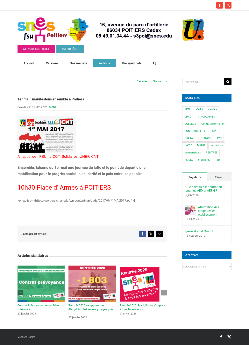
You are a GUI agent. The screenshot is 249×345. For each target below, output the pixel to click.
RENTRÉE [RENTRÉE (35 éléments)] (211, 152)
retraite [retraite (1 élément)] (188, 159)
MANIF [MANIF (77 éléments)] (201, 145)
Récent (219, 177)
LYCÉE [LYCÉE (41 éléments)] (188, 145)
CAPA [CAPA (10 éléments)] (199, 109)
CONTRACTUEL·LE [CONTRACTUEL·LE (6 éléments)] (195, 131)
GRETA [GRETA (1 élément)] (188, 138)
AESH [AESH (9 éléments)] (187, 109)
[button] (154, 63)
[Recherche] (227, 81)
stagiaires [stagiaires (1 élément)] (204, 159)
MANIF (53, 107)
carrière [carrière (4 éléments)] (212, 109)
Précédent (142, 81)
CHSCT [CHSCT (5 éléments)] (188, 116)
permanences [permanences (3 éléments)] (192, 152)
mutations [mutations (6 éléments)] (216, 145)
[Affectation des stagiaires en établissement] (190, 208)
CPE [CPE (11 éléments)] (214, 131)
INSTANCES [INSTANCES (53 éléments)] (205, 138)
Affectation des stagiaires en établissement (208, 210)
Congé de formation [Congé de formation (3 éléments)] (213, 123)
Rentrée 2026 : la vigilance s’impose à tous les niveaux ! (142, 307)
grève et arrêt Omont (199, 231)
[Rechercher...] (203, 81)
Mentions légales (26, 337)
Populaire (195, 177)
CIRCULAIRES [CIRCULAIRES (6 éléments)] (206, 116)
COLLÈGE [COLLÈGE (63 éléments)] (190, 123)
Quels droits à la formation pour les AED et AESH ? (203, 189)
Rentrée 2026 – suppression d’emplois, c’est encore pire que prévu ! (91, 309)
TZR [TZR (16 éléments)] (217, 159)
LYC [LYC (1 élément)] (219, 138)
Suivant (158, 81)
